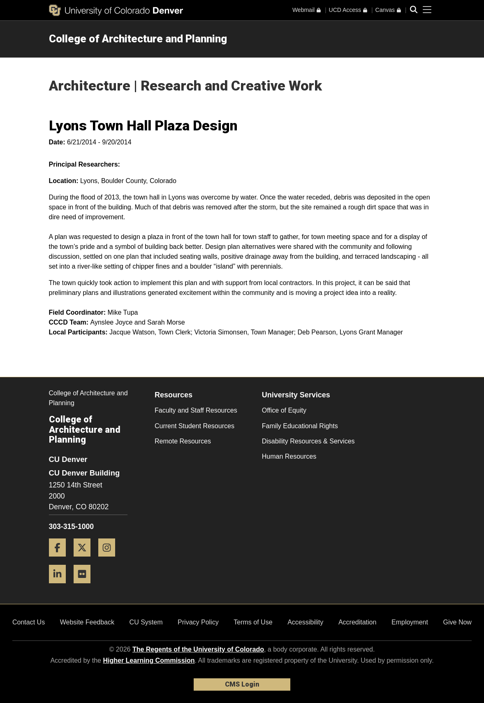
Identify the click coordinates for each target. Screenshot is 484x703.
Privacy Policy (198, 622)
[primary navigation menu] (427, 10)
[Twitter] (85, 559)
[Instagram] (109, 559)
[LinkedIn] (60, 586)
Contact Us (28, 622)
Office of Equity (284, 410)
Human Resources (289, 456)
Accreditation (357, 622)
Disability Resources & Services (308, 441)
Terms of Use (253, 622)
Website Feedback (87, 622)
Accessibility (305, 622)
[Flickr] (85, 586)
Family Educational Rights (300, 425)
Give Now (457, 622)
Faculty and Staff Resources (196, 410)
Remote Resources (183, 441)
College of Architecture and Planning (138, 38)
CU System (146, 622)
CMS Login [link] (242, 684)
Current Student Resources (194, 425)
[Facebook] (60, 559)
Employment (409, 622)
